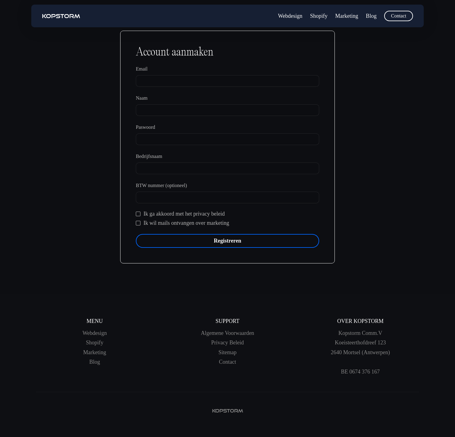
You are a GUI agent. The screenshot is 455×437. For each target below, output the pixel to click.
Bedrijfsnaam (149, 156)
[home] (61, 16)
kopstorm (227, 410)
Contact (398, 15)
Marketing (346, 16)
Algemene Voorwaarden (227, 333)
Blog (371, 16)
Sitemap (227, 352)
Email (141, 68)
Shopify (318, 16)
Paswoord (145, 127)
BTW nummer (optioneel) (161, 185)
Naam (141, 98)
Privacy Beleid (227, 342)
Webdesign (290, 16)
